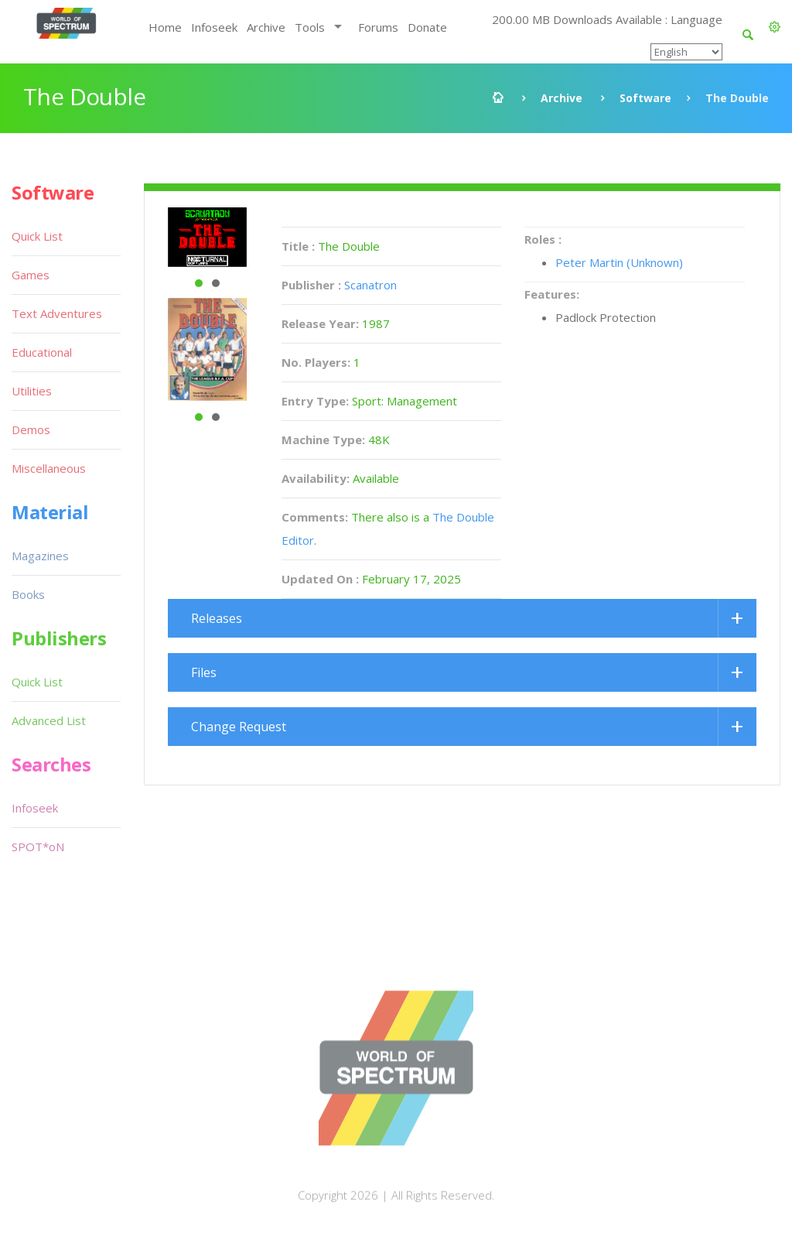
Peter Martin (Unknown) (619, 262)
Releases (216, 618)
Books (28, 594)
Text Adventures (57, 313)
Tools (310, 27)
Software (645, 98)
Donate (427, 27)
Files (204, 672)
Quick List (37, 236)
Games (31, 274)
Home (165, 27)
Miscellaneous (49, 468)
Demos (31, 429)
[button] (774, 27)
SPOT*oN (38, 846)
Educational (42, 352)
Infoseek (214, 27)
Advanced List (49, 720)
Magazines (40, 555)
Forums (378, 27)
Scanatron (370, 284)
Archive (266, 27)
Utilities (32, 391)
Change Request (238, 726)
